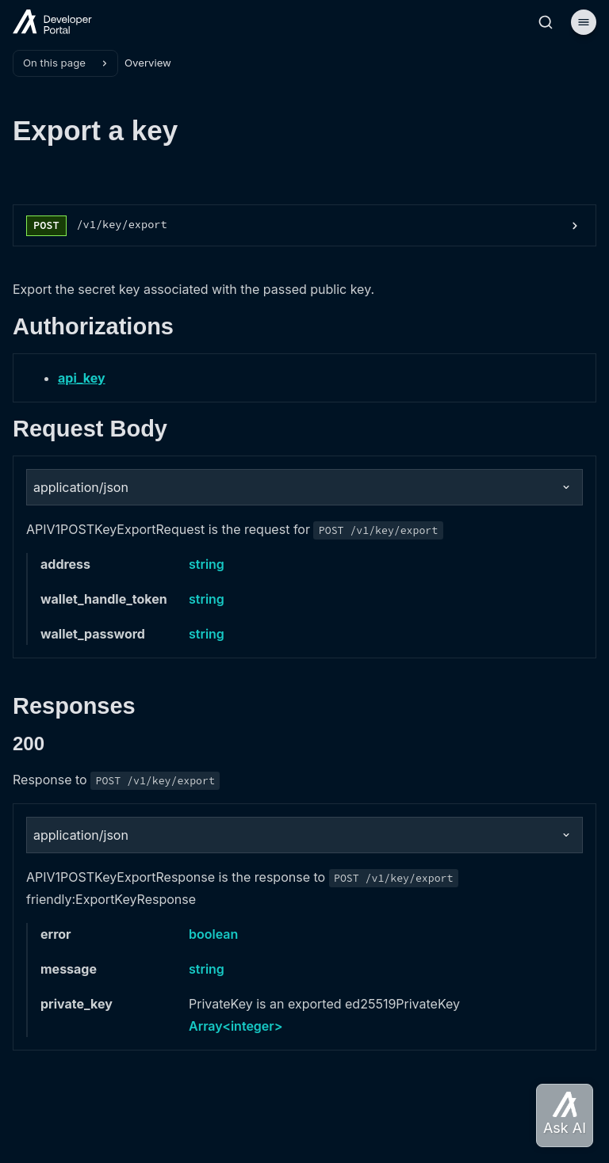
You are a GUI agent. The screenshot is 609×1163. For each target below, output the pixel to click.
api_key (81, 378)
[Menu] (583, 22)
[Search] (545, 22)
